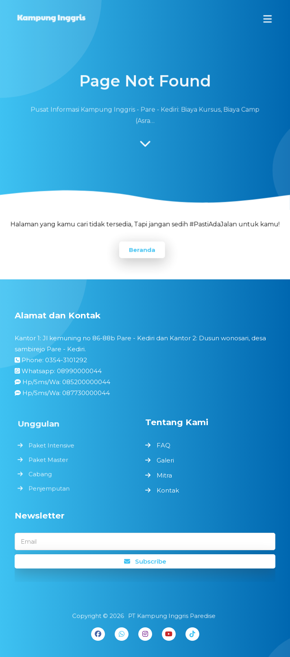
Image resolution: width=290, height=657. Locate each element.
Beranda (142, 249)
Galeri (165, 460)
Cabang (42, 473)
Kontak (168, 490)
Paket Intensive (52, 446)
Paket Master (49, 459)
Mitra (164, 475)
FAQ (163, 445)
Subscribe (145, 561)
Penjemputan (50, 487)
